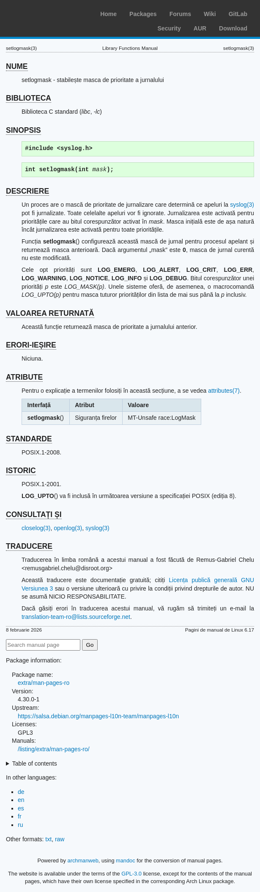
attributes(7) (224, 390)
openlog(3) (68, 528)
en (21, 799)
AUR (200, 28)
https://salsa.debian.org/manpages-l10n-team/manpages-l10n (98, 716)
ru (20, 824)
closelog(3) (36, 528)
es (21, 808)
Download (233, 28)
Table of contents (34, 763)
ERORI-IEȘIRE (31, 345)
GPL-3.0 (131, 873)
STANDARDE (29, 439)
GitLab (238, 14)
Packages (143, 14)
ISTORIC (21, 470)
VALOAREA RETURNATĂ (50, 313)
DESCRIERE (27, 191)
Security (169, 28)
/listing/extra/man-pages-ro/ (54, 749)
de (21, 791)
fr (20, 816)
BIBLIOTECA (28, 98)
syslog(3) (242, 204)
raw (60, 839)
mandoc (125, 860)
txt (48, 839)
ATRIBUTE (24, 377)
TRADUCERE (29, 546)
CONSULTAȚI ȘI (34, 514)
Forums (180, 14)
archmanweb (83, 860)
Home (108, 14)
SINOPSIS (23, 130)
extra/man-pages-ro (43, 682)
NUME (17, 66)
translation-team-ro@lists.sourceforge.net (76, 616)
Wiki (210, 14)
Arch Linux (46, 12)
